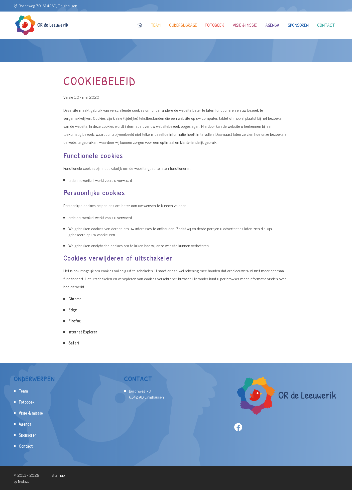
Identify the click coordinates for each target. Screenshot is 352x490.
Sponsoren (298, 25)
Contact (326, 25)
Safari (73, 342)
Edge (72, 309)
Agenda (272, 25)
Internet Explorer (82, 331)
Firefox (74, 320)
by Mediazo (21, 481)
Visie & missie (244, 25)
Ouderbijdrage (183, 25)
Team (156, 25)
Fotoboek (214, 25)
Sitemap (58, 475)
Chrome (74, 298)
